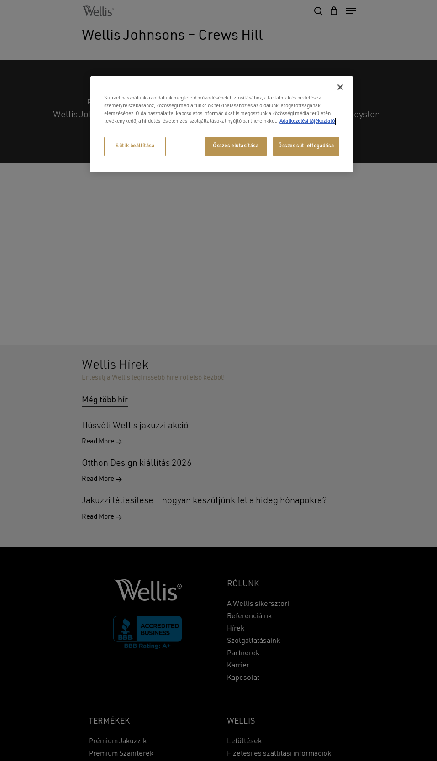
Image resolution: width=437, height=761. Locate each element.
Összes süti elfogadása (306, 146)
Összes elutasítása (235, 146)
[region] (221, 124)
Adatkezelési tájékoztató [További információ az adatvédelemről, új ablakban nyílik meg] (307, 121)
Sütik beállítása (135, 146)
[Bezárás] (340, 87)
